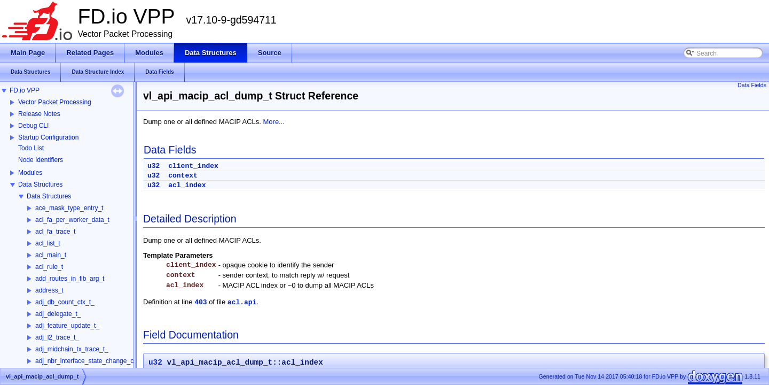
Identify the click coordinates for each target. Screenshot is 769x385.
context (183, 176)
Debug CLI (33, 125)
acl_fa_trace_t (55, 231)
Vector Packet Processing (54, 102)
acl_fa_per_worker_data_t (72, 220)
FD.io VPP (25, 90)
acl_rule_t (49, 267)
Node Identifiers (40, 160)
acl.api (242, 302)
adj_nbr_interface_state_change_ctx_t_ (91, 361)
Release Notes (39, 114)
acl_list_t (47, 243)
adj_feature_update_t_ (67, 325)
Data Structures (40, 184)
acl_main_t (50, 255)
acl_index (187, 185)
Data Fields (751, 85)
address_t (49, 290)
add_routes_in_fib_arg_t (69, 278)
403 (200, 302)
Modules (30, 172)
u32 (153, 166)
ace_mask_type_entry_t (69, 208)
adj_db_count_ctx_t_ (65, 302)
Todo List (31, 148)
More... (274, 122)
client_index (193, 166)
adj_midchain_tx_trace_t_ (71, 349)
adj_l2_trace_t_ (57, 337)
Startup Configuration (48, 137)
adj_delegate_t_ (58, 314)
